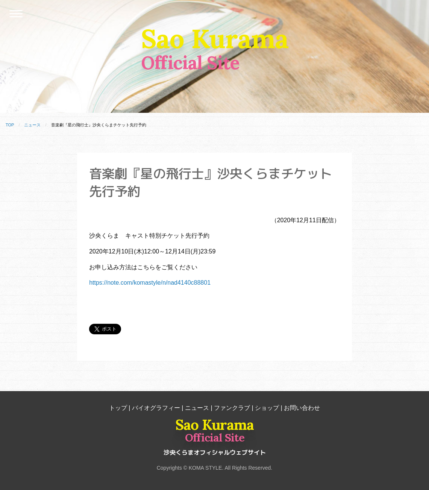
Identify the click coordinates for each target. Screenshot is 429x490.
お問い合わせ (302, 408)
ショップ (267, 408)
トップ (118, 408)
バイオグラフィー (156, 408)
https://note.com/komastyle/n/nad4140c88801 (150, 282)
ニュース (32, 125)
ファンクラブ (232, 408)
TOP (10, 125)
